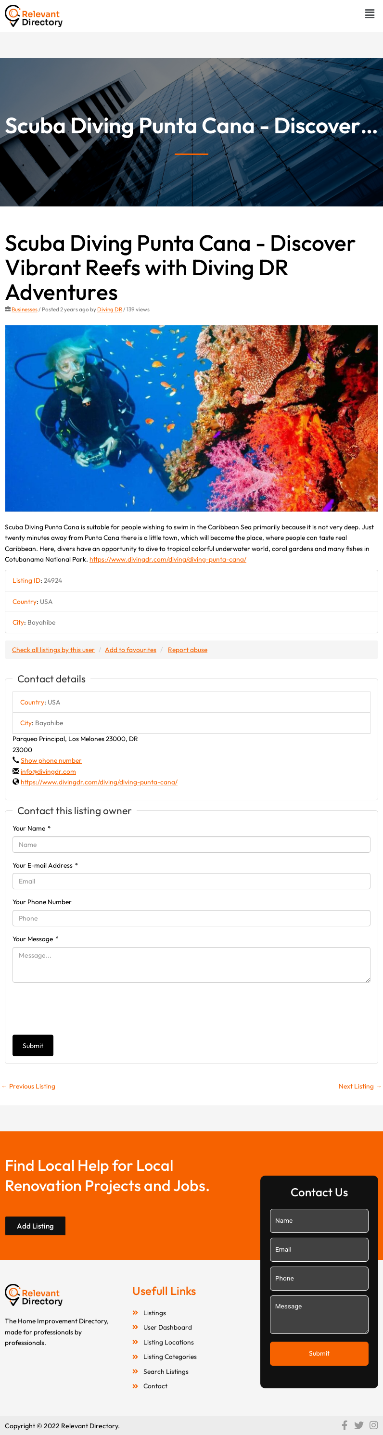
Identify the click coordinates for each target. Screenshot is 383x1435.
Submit (33, 1045)
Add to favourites (130, 649)
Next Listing (360, 1086)
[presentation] (86, 1008)
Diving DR (109, 309)
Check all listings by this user (53, 649)
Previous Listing (28, 1086)
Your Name (32, 828)
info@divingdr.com (48, 771)
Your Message (36, 939)
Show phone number (51, 760)
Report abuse (187, 649)
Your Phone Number (42, 901)
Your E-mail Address (45, 865)
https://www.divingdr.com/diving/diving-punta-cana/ (167, 559)
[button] (370, 14)
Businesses (25, 309)
